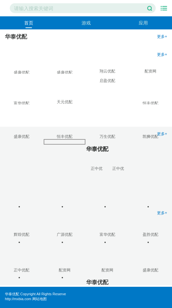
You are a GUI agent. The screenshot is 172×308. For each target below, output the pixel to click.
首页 (28, 22)
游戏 (86, 22)
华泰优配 (12, 294)
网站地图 (39, 299)
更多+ (162, 36)
